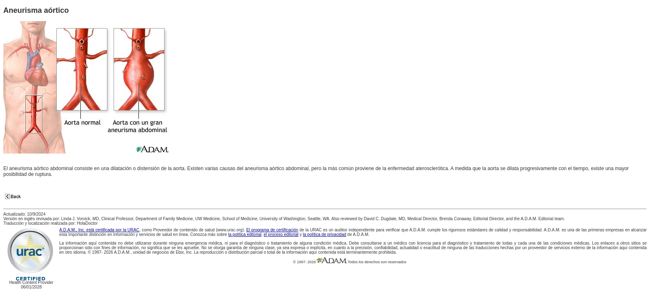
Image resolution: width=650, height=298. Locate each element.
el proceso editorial (281, 234)
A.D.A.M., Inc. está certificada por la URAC (99, 230)
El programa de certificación (272, 230)
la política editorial (244, 234)
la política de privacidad (325, 234)
